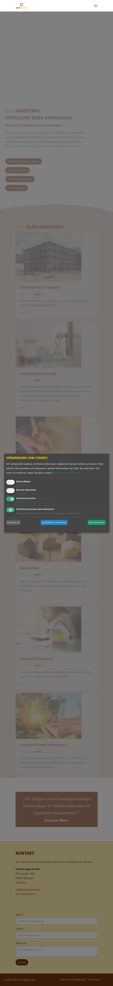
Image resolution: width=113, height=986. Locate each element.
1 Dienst (21, 484)
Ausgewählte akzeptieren (54, 522)
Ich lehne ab (13, 522)
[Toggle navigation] (96, 6)
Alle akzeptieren (97, 522)
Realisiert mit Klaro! (97, 528)
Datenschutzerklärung (65, 472)
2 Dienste (22, 501)
